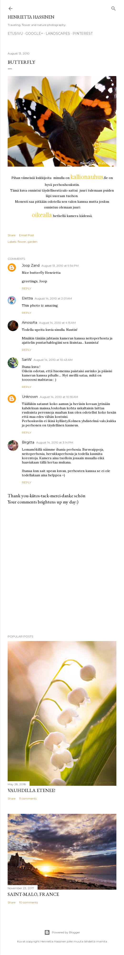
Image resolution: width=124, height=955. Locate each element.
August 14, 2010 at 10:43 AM (53, 360)
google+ (34, 33)
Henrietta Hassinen (31, 17)
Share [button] (11, 235)
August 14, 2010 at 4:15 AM (57, 322)
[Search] (113, 7)
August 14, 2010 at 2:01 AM (53, 298)
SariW (27, 359)
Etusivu (15, 33)
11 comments (28, 798)
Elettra (27, 298)
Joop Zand (31, 265)
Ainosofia (29, 322)
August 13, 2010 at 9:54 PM (60, 265)
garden (32, 241)
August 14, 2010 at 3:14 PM (54, 442)
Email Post (26, 235)
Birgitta (28, 442)
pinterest (83, 33)
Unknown (30, 397)
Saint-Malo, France (33, 894)
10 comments (28, 902)
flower (22, 241)
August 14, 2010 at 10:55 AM (59, 397)
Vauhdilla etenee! (31, 790)
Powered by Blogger (62, 932)
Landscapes (58, 33)
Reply (26, 288)
